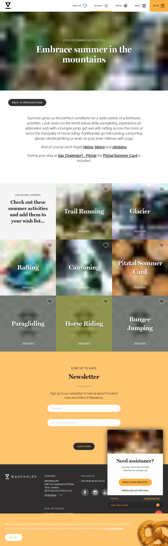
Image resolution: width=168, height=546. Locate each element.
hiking (88, 147)
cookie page (114, 528)
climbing (119, 147)
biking (100, 147)
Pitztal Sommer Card (120, 155)
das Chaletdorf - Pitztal (77, 155)
